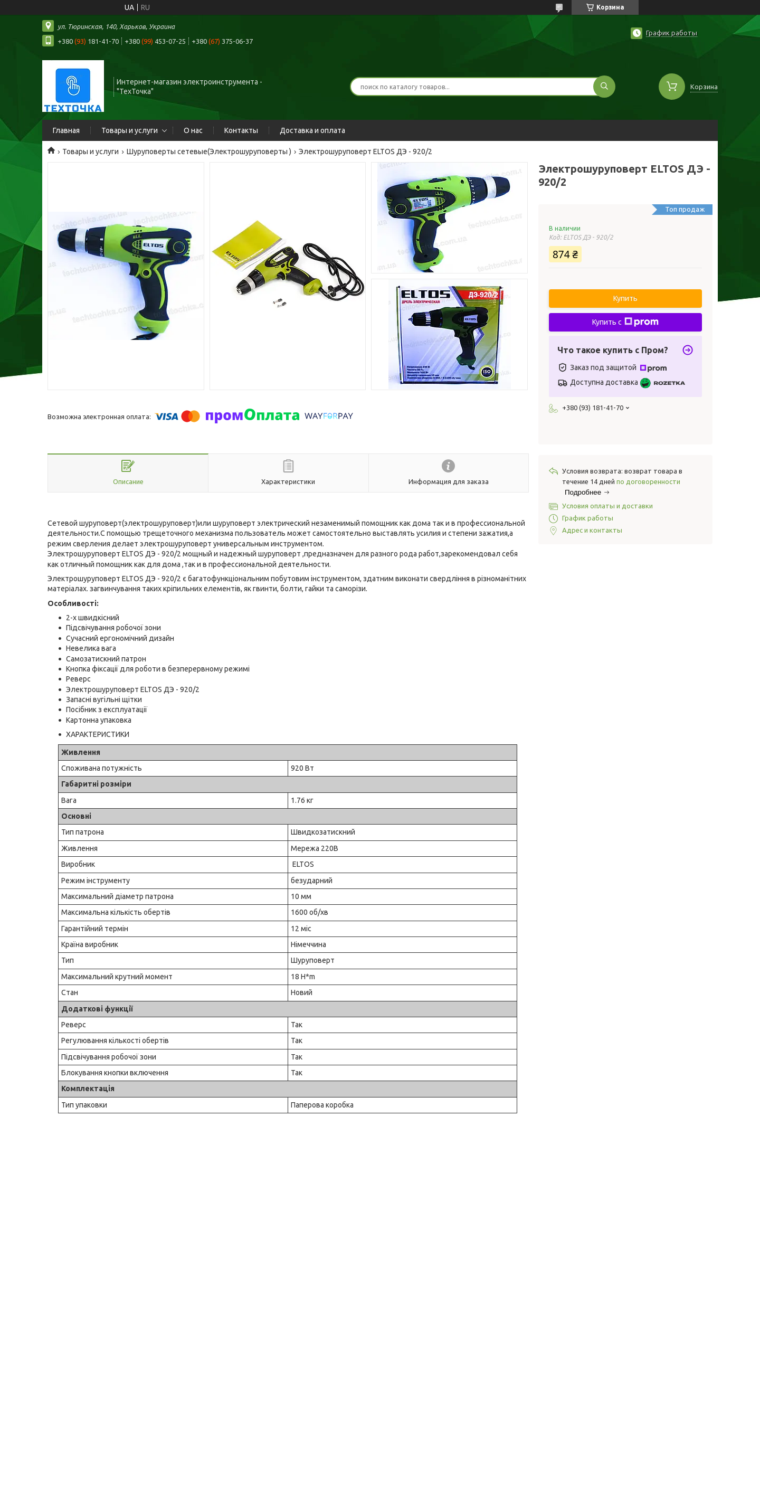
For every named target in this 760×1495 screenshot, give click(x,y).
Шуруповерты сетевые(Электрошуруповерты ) (209, 151)
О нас (193, 130)
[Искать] (604, 86)
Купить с (625, 322)
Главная (66, 130)
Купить (625, 298)
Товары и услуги (129, 130)
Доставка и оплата (312, 130)
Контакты (241, 130)
